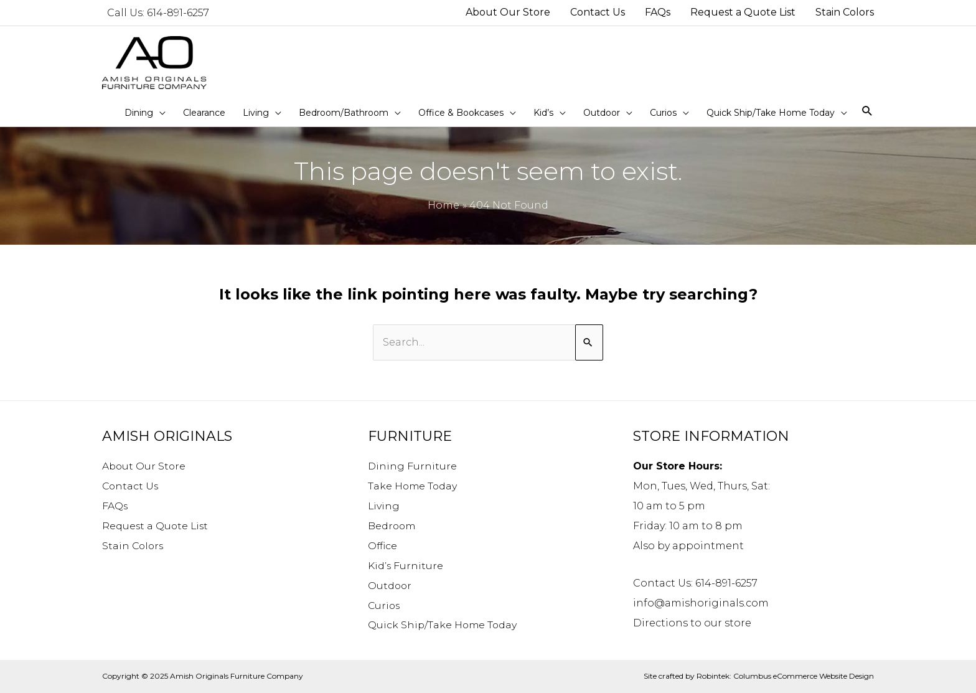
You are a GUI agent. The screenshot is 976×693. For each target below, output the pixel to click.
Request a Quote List (156, 526)
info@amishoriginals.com (701, 603)
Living (384, 506)
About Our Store (144, 466)
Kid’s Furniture (406, 566)
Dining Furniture (413, 466)
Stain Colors (134, 546)
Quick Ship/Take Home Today (443, 625)
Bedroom (392, 526)
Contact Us (131, 486)
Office (383, 546)
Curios (384, 605)
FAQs (115, 506)
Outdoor (390, 586)
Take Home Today (413, 486)
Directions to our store (692, 623)
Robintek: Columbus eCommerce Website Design (785, 676)
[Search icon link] (867, 112)
